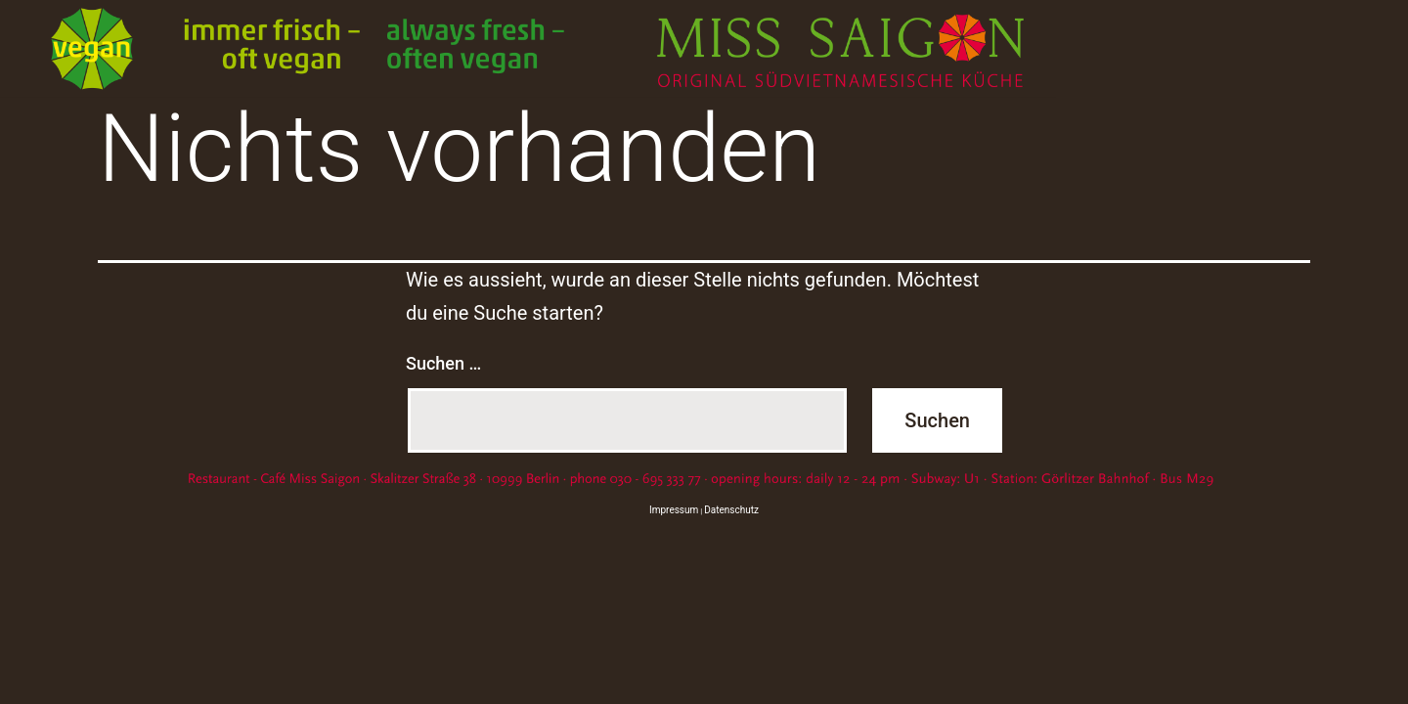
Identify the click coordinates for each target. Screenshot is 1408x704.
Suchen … (443, 363)
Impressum (673, 510)
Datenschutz (731, 510)
